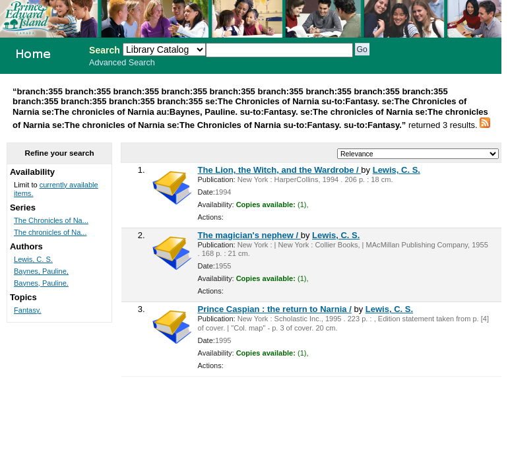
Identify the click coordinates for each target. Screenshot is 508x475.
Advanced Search (122, 62)
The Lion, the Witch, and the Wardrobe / (280, 170)
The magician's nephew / (249, 235)
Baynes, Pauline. (41, 283)
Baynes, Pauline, (41, 271)
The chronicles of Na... (50, 232)
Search (104, 50)
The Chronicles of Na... (51, 220)
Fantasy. (28, 310)
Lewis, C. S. (396, 170)
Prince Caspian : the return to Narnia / (275, 309)
